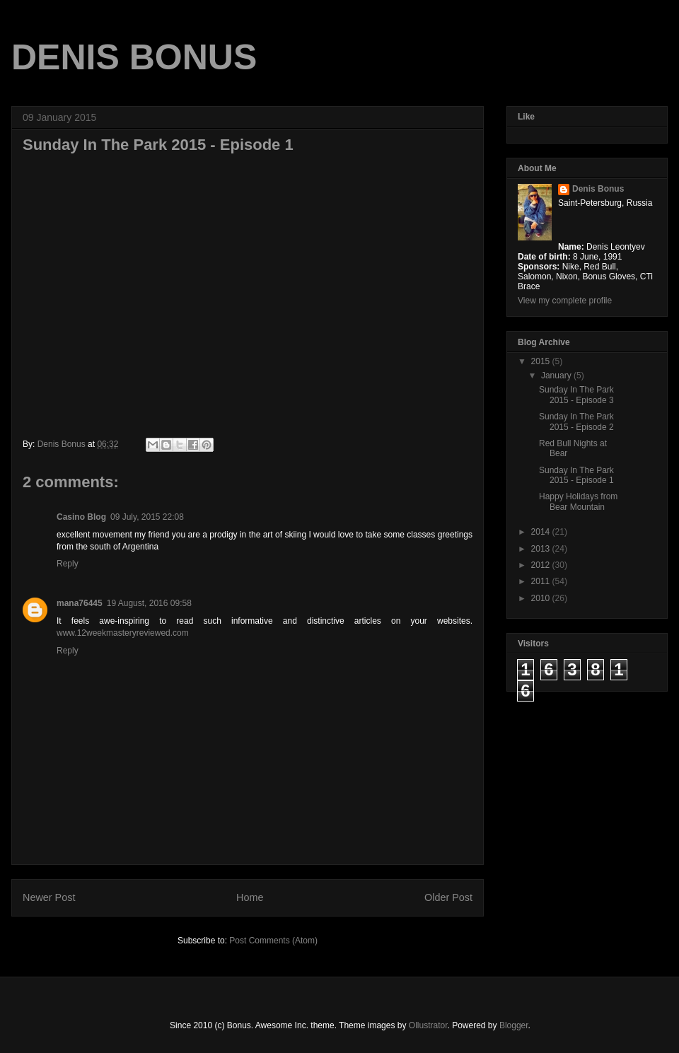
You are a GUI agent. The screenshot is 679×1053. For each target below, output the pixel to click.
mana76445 (80, 603)
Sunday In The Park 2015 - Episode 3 (576, 395)
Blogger (513, 1025)
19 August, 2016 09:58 (149, 603)
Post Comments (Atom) (273, 941)
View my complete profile (565, 301)
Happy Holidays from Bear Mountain (578, 501)
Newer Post (49, 897)
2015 (541, 361)
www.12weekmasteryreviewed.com (123, 633)
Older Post (448, 897)
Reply (68, 564)
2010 (541, 598)
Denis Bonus (598, 189)
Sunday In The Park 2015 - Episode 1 (576, 475)
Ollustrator (428, 1025)
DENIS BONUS (134, 57)
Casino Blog (81, 517)
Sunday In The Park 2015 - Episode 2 (576, 421)
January (557, 375)
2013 (541, 549)
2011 (541, 581)
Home (249, 897)
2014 (541, 532)
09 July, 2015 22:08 (147, 517)
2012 (541, 565)
